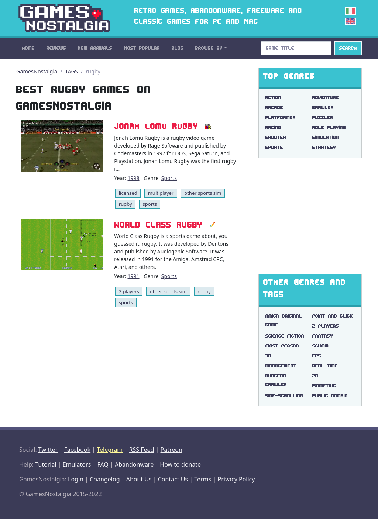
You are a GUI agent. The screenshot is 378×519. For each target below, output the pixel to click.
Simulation (325, 137)
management (280, 366)
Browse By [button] (209, 48)
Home (28, 48)
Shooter (275, 137)
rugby (125, 204)
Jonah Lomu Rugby (156, 126)
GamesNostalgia (36, 71)
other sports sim (202, 193)
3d (268, 356)
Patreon (171, 450)
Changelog (105, 479)
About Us (139, 479)
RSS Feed (141, 450)
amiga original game (283, 320)
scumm (320, 346)
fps (316, 356)
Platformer (280, 117)
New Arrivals (95, 48)
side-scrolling (284, 395)
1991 (133, 276)
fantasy (322, 336)
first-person (282, 346)
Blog (177, 48)
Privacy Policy (236, 479)
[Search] (296, 48)
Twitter (48, 450)
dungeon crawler (276, 380)
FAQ (102, 464)
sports (150, 204)
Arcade (274, 107)
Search (348, 48)
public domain (330, 395)
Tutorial (45, 464)
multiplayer (161, 193)
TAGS (71, 71)
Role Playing (329, 127)
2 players (129, 291)
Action (273, 97)
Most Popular (142, 48)
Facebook (77, 450)
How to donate (180, 464)
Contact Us (173, 479)
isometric (324, 385)
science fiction (284, 336)
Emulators (77, 464)
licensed (128, 193)
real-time (325, 366)
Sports (169, 177)
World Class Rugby (158, 224)
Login (75, 479)
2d (315, 375)
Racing (273, 127)
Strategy (324, 147)
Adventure (325, 97)
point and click (332, 316)
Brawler (323, 107)
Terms (202, 479)
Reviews (56, 48)
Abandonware (134, 464)
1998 (133, 177)
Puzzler (322, 117)
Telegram (110, 450)
